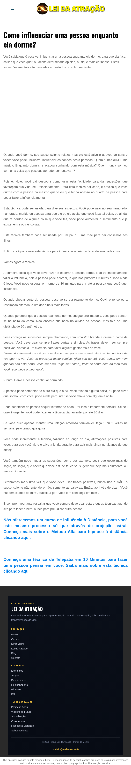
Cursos (15, 639)
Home (14, 634)
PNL (13, 694)
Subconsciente (19, 730)
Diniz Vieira (17, 643)
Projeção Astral (19, 707)
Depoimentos (18, 680)
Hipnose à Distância (22, 725)
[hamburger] (12, 8)
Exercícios (17, 670)
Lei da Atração (19, 648)
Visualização (18, 716)
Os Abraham (18, 721)
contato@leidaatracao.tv (65, 749)
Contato (15, 657)
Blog (13, 653)
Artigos (15, 675)
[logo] (70, 9)
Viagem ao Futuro (21, 711)
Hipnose (16, 689)
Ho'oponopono (19, 684)
